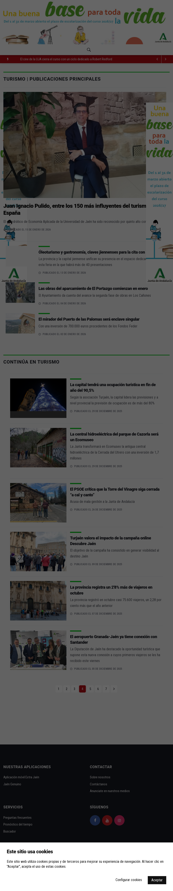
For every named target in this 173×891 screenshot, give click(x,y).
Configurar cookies (129, 880)
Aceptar (157, 880)
